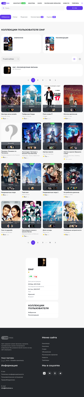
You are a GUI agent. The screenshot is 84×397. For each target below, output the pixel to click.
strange (52, 188)
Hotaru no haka (68, 116)
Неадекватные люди (8, 192)
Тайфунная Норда (28, 114)
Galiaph (10, 226)
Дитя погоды (47, 230)
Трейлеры (75, 3)
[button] (82, 3)
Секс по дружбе (6, 230)
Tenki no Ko (46, 232)
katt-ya (33, 147)
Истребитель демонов (71, 192)
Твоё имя (25, 192)
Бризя (34, 147)
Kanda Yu (34, 226)
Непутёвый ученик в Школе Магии (29, 231)
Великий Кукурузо (8, 188)
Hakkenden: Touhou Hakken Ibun (31, 155)
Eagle (54, 188)
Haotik (71, 188)
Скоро (39, 3)
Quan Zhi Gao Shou (48, 154)
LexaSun (70, 188)
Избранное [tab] (5, 17)
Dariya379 (54, 147)
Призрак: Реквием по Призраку (8, 152)
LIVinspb (53, 147)
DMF (11, 110)
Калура (29, 188)
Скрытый (54, 110)
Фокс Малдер (10, 188)
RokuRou (75, 147)
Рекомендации (33, 315)
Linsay (73, 110)
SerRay (31, 188)
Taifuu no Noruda (26, 116)
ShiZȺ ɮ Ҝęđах (51, 147)
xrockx (7, 188)
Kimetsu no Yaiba (68, 194)
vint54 (71, 226)
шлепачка (70, 226)
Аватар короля (48, 152)
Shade (13, 188)
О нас (3, 371)
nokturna (76, 226)
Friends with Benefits (6, 232)
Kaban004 (27, 226)
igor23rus (29, 226)
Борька (68, 188)
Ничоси (52, 110)
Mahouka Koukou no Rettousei (30, 234)
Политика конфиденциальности (12, 374)
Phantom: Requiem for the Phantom (10, 155)
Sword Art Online (5, 116)
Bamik (12, 110)
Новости (66, 3)
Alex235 (70, 110)
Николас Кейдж (71, 147)
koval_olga (32, 188)
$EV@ (11, 147)
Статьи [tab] (15, 17)
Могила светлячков (70, 114)
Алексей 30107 (49, 110)
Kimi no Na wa (25, 194)
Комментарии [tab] (37, 17)
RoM (9, 110)
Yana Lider (32, 226)
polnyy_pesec (55, 188)
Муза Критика (71, 110)
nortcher (76, 188)
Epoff (11, 188)
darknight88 (75, 226)
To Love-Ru (67, 232)
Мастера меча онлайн (9, 114)
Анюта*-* (11, 226)
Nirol (50, 147)
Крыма (13, 147)
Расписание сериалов (52, 3)
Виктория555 (8, 226)
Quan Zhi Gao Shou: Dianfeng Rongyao (71, 156)
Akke (8, 147)
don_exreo (10, 147)
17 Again (45, 116)
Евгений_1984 (30, 147)
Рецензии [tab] (24, 17)
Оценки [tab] (51, 17)
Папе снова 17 (47, 114)
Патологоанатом (7, 110)
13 (50, 80)
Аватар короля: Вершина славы (72, 152)
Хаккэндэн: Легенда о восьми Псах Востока (29, 152)
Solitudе (73, 188)
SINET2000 (51, 110)
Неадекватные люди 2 (50, 192)
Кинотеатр (19, 3)
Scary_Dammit (31, 147)
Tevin (52, 226)
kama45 (31, 110)
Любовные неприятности (72, 230)
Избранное (32, 312)
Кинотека (31, 3)
